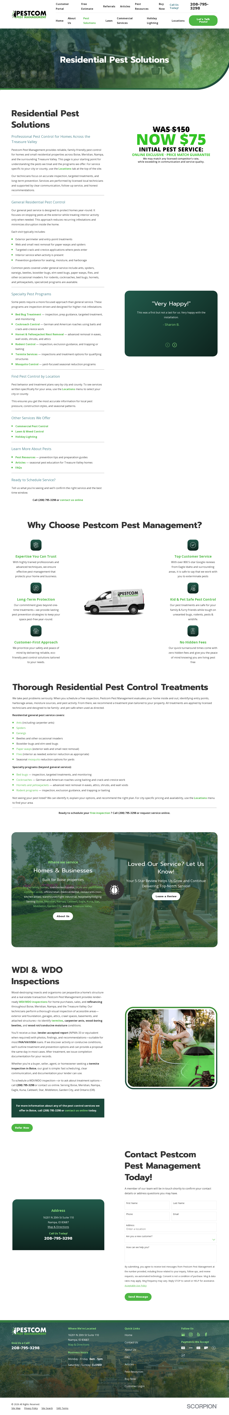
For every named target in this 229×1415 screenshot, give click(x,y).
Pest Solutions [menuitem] (89, 20)
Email (180, 1214)
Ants (19, 727)
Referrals (109, 6)
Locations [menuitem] (178, 20)
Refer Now (17, 1128)
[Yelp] (198, 1334)
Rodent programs (27, 795)
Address (135, 1225)
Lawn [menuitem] (109, 20)
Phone (134, 1214)
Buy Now (130, 1379)
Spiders (21, 732)
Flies (19, 759)
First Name (136, 1203)
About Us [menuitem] (72, 20)
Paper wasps (24, 753)
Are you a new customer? (144, 1236)
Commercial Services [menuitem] (125, 20)
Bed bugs (22, 779)
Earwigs (21, 738)
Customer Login (135, 1386)
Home (128, 1335)
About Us (130, 1349)
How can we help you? (142, 1247)
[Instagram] (191, 1334)
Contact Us (131, 1342)
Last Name (183, 1203)
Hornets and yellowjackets (32, 789)
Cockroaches (24, 784)
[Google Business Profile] (183, 1334)
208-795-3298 (199, 6)
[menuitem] (16, 1408)
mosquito (34, 764)
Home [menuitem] (59, 20)
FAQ (127, 1357)
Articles (125, 6)
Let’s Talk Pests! (203, 20)
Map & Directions (63, 1181)
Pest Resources (134, 1371)
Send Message (143, 1297)
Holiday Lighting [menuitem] (152, 20)
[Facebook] (206, 1334)
